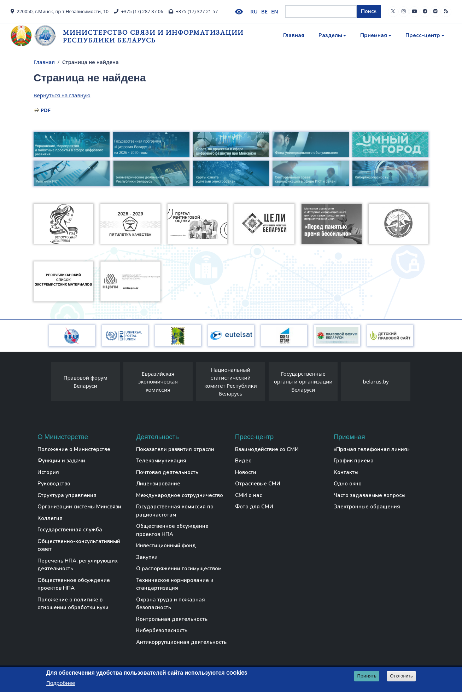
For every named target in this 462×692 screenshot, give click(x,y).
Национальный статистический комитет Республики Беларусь (230, 381)
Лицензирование (158, 483)
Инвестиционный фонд (166, 545)
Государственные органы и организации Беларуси (303, 381)
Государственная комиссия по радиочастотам (175, 510)
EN (274, 11)
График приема (354, 460)
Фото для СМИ (254, 506)
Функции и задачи (61, 460)
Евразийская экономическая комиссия (158, 381)
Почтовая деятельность (167, 472)
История (48, 472)
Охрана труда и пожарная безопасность (170, 603)
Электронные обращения (367, 506)
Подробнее (60, 682)
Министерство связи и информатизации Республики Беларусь (153, 36)
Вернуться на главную (62, 95)
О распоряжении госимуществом (179, 568)
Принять (366, 676)
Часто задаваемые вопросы (369, 495)
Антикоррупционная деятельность (181, 642)
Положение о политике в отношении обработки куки (73, 603)
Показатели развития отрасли (175, 449)
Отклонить (401, 676)
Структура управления (67, 495)
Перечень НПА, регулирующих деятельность (77, 564)
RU (254, 11)
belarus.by (376, 381)
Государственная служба (69, 529)
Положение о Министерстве (73, 449)
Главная (293, 35)
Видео (243, 460)
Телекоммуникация (161, 460)
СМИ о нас (248, 495)
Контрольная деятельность (171, 619)
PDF (46, 110)
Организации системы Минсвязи (79, 506)
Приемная (373, 35)
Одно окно (348, 483)
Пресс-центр (422, 35)
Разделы (330, 35)
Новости (245, 472)
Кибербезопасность (161, 630)
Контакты (346, 472)
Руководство (53, 483)
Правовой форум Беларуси (85, 381)
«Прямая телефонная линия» (372, 449)
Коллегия (50, 518)
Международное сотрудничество (179, 495)
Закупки (147, 557)
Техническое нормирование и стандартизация (175, 584)
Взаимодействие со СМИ (267, 449)
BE (264, 11)
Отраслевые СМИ (257, 483)
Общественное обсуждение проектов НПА (73, 584)
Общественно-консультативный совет (78, 545)
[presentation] (44, 383)
